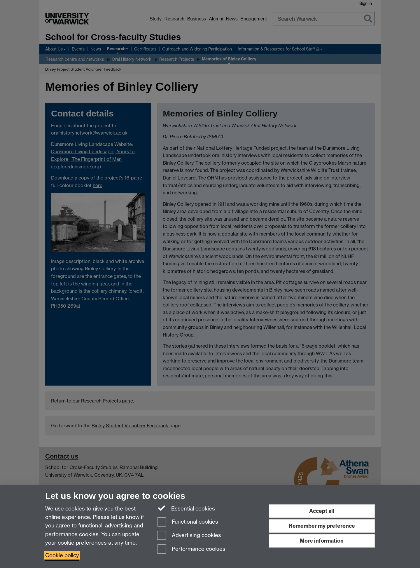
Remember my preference (322, 525)
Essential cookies (186, 508)
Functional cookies (187, 522)
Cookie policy (62, 555)
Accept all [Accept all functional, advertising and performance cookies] (321, 511)
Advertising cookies (189, 535)
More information (322, 540)
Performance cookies (191, 549)
